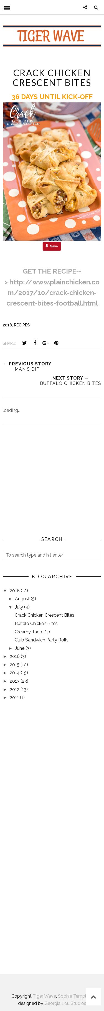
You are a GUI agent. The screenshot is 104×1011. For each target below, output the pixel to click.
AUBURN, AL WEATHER (52, 942)
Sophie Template (75, 996)
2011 (15, 697)
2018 (7, 325)
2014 (15, 672)
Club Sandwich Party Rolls (42, 640)
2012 (15, 689)
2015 (15, 664)
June (20, 648)
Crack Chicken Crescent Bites (44, 615)
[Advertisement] (52, 485)
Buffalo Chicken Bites (36, 623)
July (19, 607)
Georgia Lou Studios (65, 1003)
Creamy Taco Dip (32, 631)
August (23, 598)
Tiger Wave (44, 996)
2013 (15, 681)
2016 (15, 656)
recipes (22, 325)
